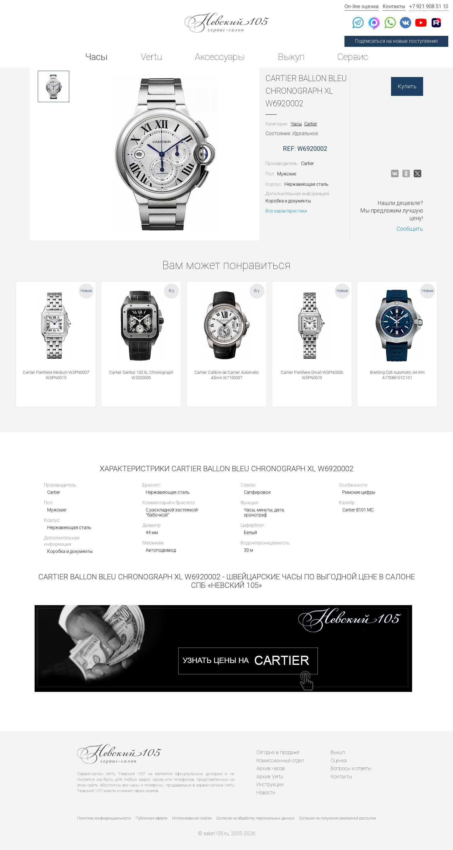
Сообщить (410, 228)
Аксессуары (220, 56)
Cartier (310, 124)
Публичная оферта (151, 818)
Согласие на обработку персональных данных (255, 818)
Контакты (394, 6)
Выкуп (291, 56)
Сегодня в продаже (277, 752)
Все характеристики (286, 211)
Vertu (151, 56)
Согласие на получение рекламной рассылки (337, 818)
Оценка (339, 761)
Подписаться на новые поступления (396, 41)
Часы (96, 56)
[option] (53, 86)
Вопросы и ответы (351, 768)
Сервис (352, 56)
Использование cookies (192, 818)
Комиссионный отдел (280, 761)
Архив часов (270, 768)
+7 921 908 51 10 (428, 6)
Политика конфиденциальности (104, 818)
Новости (265, 793)
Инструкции (269, 784)
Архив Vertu (269, 777)
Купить (407, 86)
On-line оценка (361, 6)
